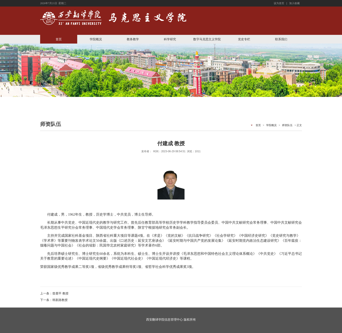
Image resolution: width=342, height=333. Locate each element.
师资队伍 (287, 125)
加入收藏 (294, 3)
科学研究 (170, 39)
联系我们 (281, 39)
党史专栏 (244, 39)
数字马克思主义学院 (207, 39)
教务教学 (133, 39)
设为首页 (279, 3)
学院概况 (96, 39)
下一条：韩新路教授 (54, 300)
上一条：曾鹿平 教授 (54, 293)
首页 (59, 39)
